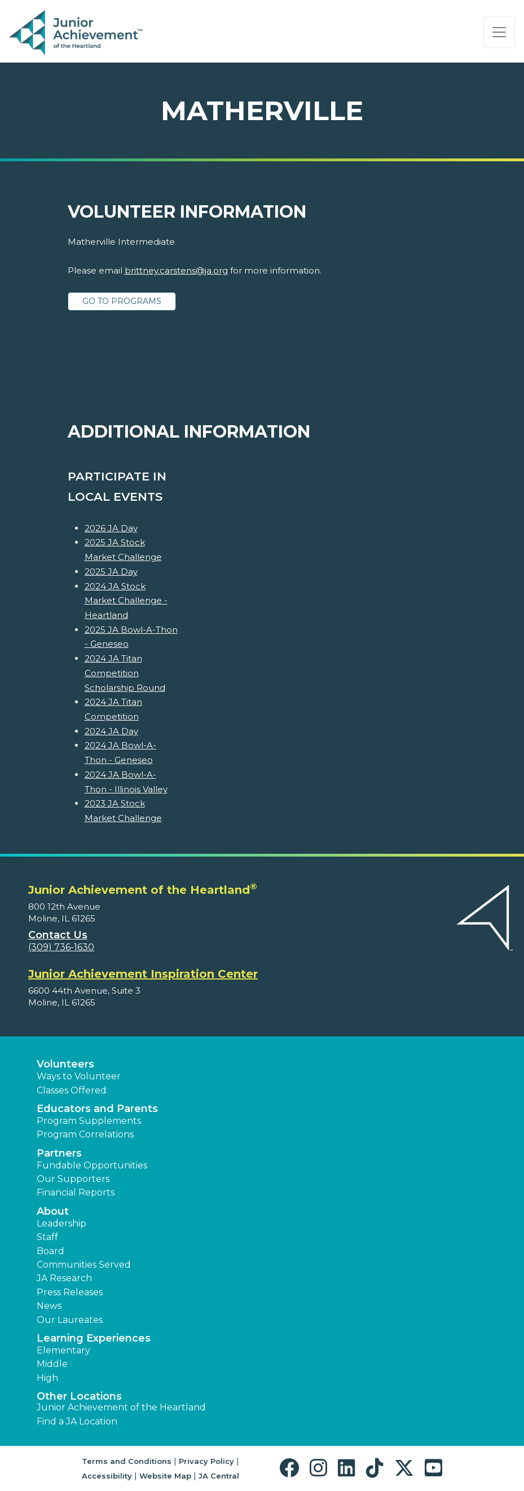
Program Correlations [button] (85, 1134)
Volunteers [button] (65, 1064)
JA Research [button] (64, 1278)
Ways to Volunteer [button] (79, 1076)
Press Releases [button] (70, 1292)
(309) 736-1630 (61, 947)
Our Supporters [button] (73, 1179)
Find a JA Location (77, 1421)
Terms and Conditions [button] (126, 1461)
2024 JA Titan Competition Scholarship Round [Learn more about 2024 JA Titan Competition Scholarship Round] (125, 672)
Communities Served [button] (84, 1264)
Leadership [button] (61, 1223)
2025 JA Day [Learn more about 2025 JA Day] (111, 571)
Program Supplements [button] (89, 1120)
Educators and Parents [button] (97, 1109)
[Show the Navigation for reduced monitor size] (499, 32)
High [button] (47, 1378)
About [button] (53, 1211)
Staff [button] (47, 1237)
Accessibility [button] (107, 1475)
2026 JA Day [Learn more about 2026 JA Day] (111, 528)
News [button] (49, 1305)
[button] (292, 1468)
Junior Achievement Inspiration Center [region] (143, 974)
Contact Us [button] (57, 935)
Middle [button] (52, 1363)
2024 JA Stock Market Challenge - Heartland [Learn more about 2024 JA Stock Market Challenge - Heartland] (126, 600)
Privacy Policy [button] (206, 1461)
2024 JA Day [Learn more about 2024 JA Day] (111, 731)
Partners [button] (59, 1153)
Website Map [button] (165, 1475)
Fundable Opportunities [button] (92, 1165)
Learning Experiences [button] (94, 1338)
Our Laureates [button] (70, 1319)
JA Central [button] (219, 1475)
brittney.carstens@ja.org (176, 270)
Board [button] (50, 1251)
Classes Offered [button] (72, 1090)
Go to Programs (121, 301)
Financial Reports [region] (76, 1192)
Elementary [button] (63, 1350)
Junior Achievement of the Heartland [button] (121, 1407)
